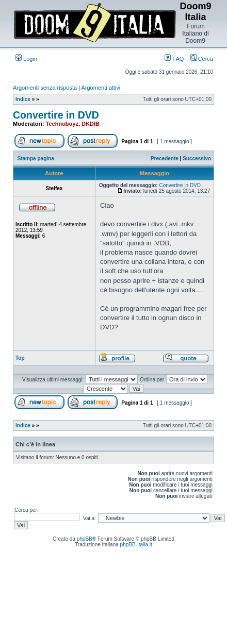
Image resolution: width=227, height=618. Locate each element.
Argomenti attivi (101, 88)
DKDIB (91, 124)
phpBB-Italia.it (136, 544)
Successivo (197, 158)
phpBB (84, 539)
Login (26, 59)
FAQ (174, 59)
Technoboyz (62, 124)
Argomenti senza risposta (45, 88)
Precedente (165, 158)
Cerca (201, 59)
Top (20, 358)
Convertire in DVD (56, 115)
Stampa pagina (36, 158)
